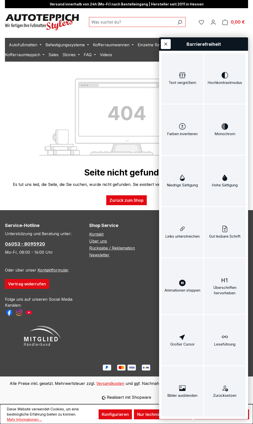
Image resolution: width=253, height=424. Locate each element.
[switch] (182, 78)
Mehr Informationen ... (24, 419)
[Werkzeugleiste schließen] (166, 44)
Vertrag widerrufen (27, 283)
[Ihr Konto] (213, 22)
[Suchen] (180, 22)
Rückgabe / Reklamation (112, 248)
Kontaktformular (53, 270)
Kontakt (96, 234)
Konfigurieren (115, 414)
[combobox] (131, 22)
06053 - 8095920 (25, 244)
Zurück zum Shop (126, 200)
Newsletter (99, 254)
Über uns (98, 241)
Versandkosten (110, 383)
